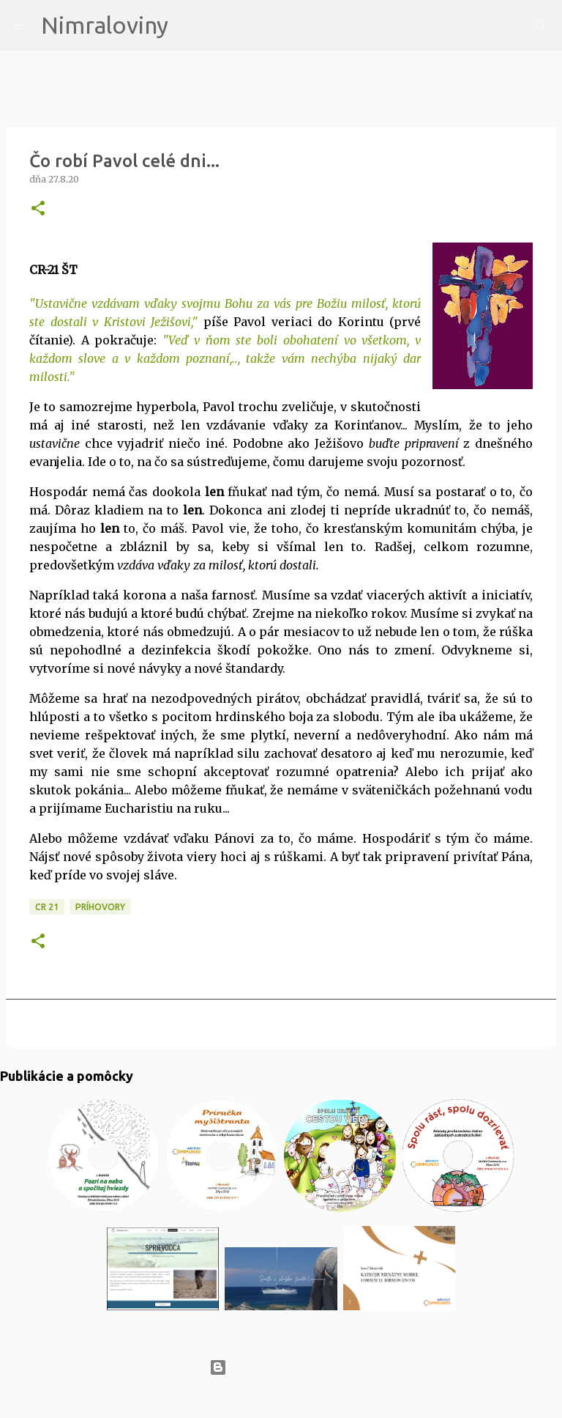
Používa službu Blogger (281, 1367)
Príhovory (100, 907)
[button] (38, 209)
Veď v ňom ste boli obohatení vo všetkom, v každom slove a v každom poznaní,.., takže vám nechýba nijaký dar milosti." (225, 358)
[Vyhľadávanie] (189, 25)
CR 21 (47, 907)
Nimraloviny (104, 25)
